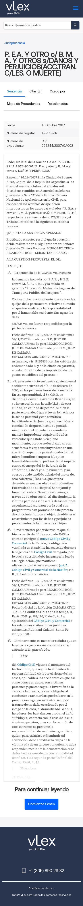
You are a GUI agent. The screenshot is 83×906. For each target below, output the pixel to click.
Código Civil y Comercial (52, 620)
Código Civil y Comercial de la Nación (39, 569)
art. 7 (63, 565)
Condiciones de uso (41, 888)
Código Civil (43, 552)
